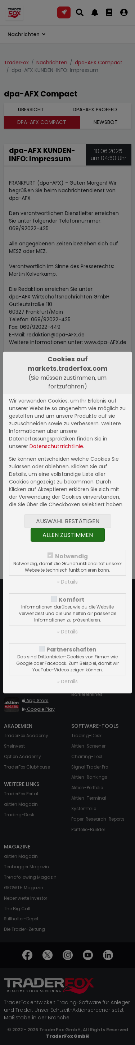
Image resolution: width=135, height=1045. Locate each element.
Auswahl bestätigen (67, 521)
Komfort (71, 599)
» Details (67, 581)
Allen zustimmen (67, 535)
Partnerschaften (71, 649)
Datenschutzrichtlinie (56, 446)
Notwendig (71, 556)
